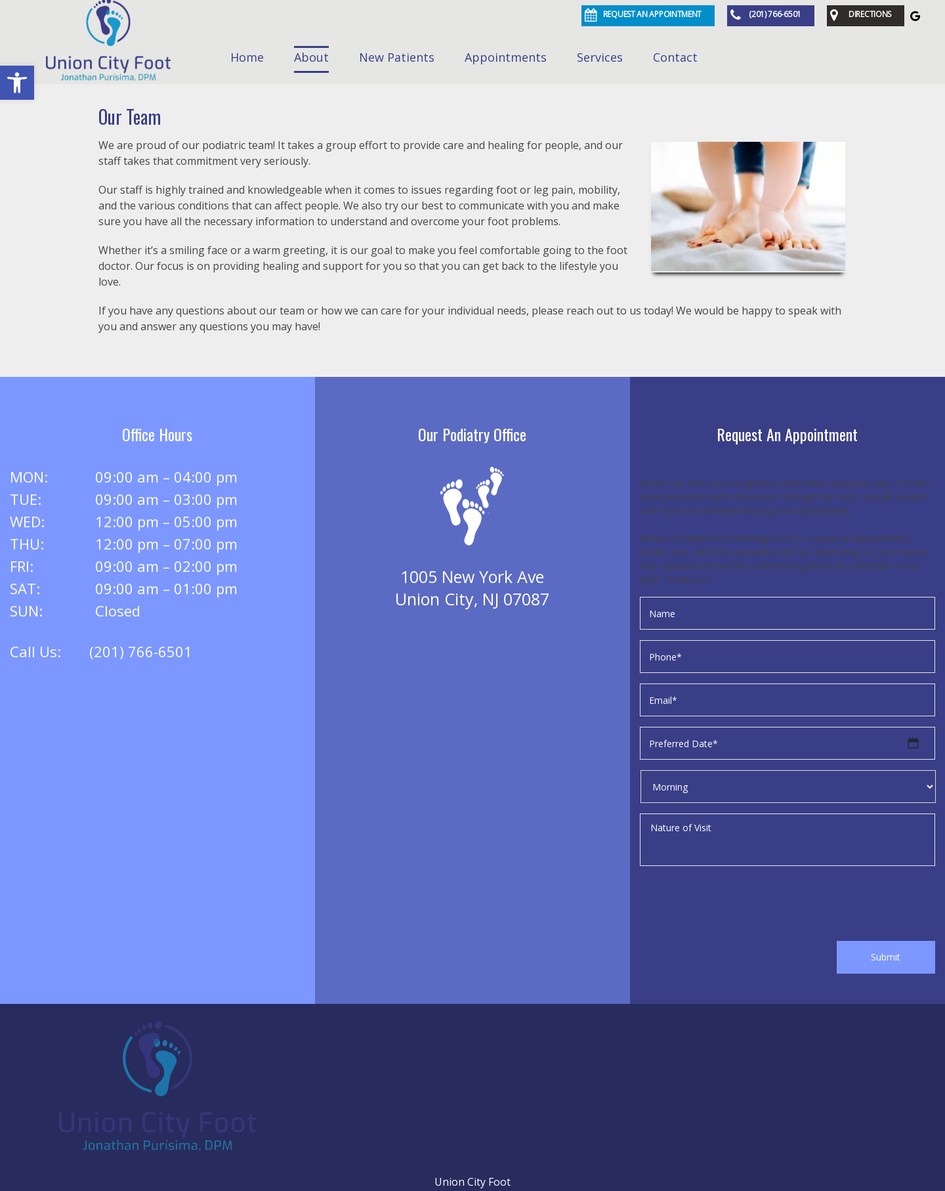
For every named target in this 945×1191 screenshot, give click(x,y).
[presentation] (739, 905)
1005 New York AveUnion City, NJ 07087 (472, 587)
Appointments (506, 57)
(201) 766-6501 (140, 651)
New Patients (396, 57)
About (311, 57)
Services (600, 57)
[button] (17, 83)
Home (247, 57)
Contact (675, 57)
